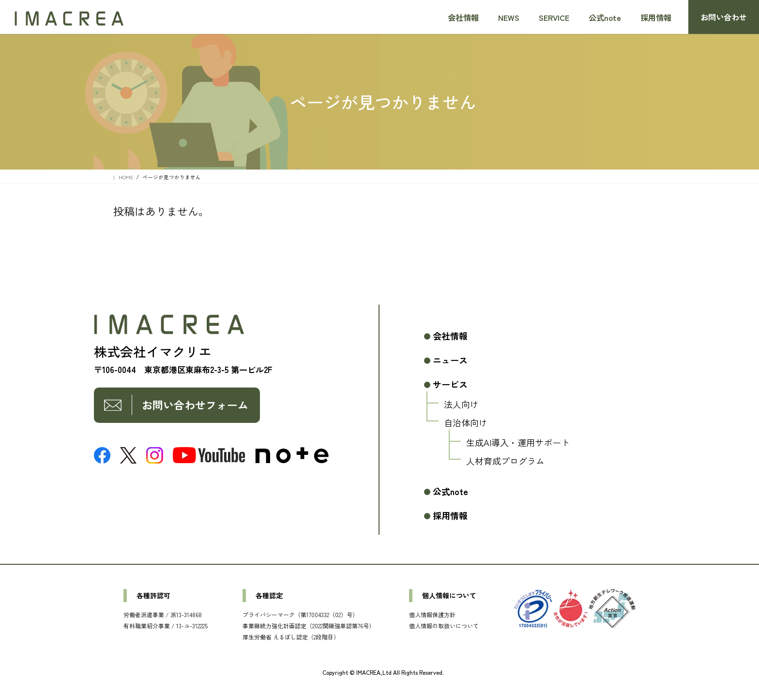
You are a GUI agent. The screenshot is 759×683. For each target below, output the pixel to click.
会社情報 (463, 17)
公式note (605, 17)
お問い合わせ (723, 17)
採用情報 (655, 17)
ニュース (450, 360)
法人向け (461, 404)
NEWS (508, 17)
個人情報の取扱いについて (444, 625)
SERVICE (554, 17)
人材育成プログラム (505, 460)
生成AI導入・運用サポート (518, 442)
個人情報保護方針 (432, 614)
